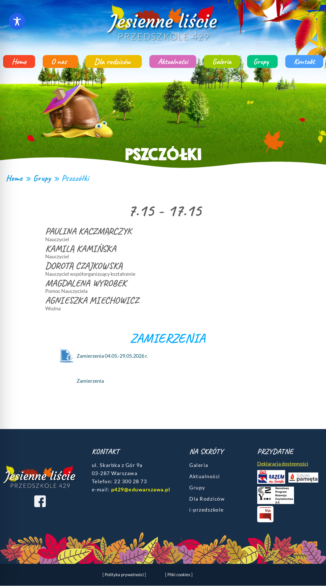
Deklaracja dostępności (282, 463)
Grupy (262, 61)
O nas (60, 61)
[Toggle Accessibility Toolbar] (17, 21)
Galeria (221, 61)
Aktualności (173, 61)
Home (19, 61)
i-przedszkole (206, 510)
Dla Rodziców (207, 499)
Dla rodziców (113, 61)
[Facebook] (39, 501)
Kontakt (304, 61)
